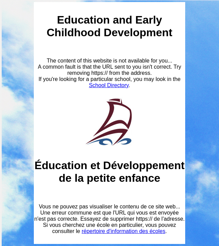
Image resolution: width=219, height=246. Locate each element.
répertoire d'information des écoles (123, 231)
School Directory (108, 85)
